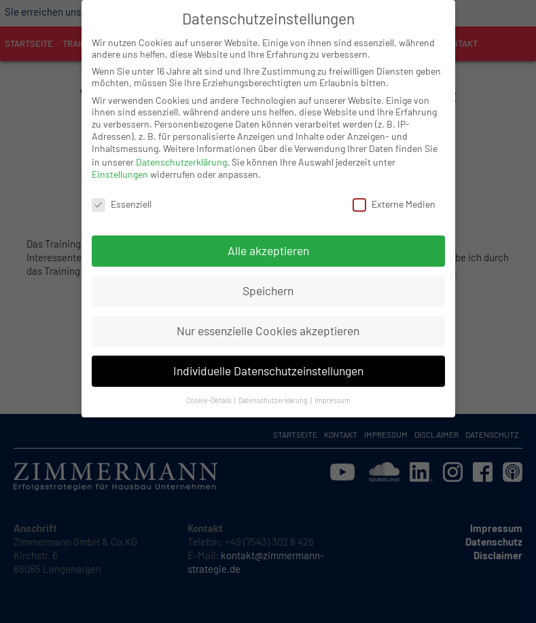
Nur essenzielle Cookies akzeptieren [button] (268, 318)
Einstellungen (120, 162)
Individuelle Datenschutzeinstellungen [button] (268, 358)
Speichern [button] (268, 278)
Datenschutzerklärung (181, 149)
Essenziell (121, 191)
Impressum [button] (333, 387)
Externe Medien (394, 191)
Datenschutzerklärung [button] (273, 387)
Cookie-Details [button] (209, 387)
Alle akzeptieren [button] (268, 238)
